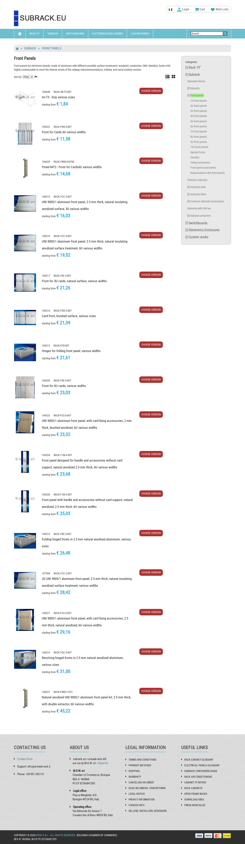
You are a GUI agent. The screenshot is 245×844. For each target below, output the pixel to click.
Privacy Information (142, 799)
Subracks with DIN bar (199, 208)
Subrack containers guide (200, 771)
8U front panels (198, 136)
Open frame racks (195, 793)
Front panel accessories (203, 167)
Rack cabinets (193, 788)
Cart (200, 9)
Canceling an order (141, 782)
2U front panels (198, 105)
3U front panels (198, 110)
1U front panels (198, 100)
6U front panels (198, 126)
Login (183, 9)
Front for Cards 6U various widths (64, 132)
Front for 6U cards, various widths (64, 386)
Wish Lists (220, 9)
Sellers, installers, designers (148, 810)
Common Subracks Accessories (207, 201)
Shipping (134, 771)
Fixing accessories (200, 162)
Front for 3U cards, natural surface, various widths (74, 281)
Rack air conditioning (198, 776)
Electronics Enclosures (107, 33)
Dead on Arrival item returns (147, 788)
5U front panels (198, 121)
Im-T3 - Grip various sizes (58, 97)
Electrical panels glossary (202, 765)
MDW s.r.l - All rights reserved (55, 835)
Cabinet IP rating (195, 782)
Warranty (135, 776)
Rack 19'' (35, 33)
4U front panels (198, 116)
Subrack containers (200, 215)
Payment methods (140, 765)
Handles (194, 157)
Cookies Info (136, 805)
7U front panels (198, 131)
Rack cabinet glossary (198, 759)
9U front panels (198, 141)
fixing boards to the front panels (207, 172)
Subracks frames (196, 81)
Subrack (53, 33)
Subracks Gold (197, 187)
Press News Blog (194, 805)
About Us (103, 763)
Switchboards (75, 33)
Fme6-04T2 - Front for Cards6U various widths (72, 167)
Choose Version (151, 90)
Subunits (195, 88)
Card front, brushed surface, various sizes (69, 316)
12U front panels (199, 147)
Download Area (194, 799)
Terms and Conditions (142, 759)
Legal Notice (137, 793)
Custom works (140, 33)
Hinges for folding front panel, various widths (71, 351)
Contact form (24, 759)
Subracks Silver (198, 194)
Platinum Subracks (197, 180)
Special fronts (197, 152)
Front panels (51, 48)
